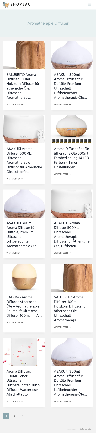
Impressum (71, 429)
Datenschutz (85, 429)
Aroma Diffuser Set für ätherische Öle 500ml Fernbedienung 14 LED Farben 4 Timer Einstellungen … (71, 158)
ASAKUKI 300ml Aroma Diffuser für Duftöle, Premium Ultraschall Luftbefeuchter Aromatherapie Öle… (70, 86)
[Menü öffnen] (90, 4)
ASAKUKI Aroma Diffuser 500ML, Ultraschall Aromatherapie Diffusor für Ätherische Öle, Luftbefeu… (24, 160)
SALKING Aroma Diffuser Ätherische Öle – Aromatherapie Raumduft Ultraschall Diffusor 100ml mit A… (24, 306)
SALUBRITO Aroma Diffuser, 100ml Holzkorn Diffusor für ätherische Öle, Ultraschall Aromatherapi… (23, 86)
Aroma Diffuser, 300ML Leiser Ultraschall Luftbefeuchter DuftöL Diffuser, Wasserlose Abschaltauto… (24, 383)
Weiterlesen (15, 104)
